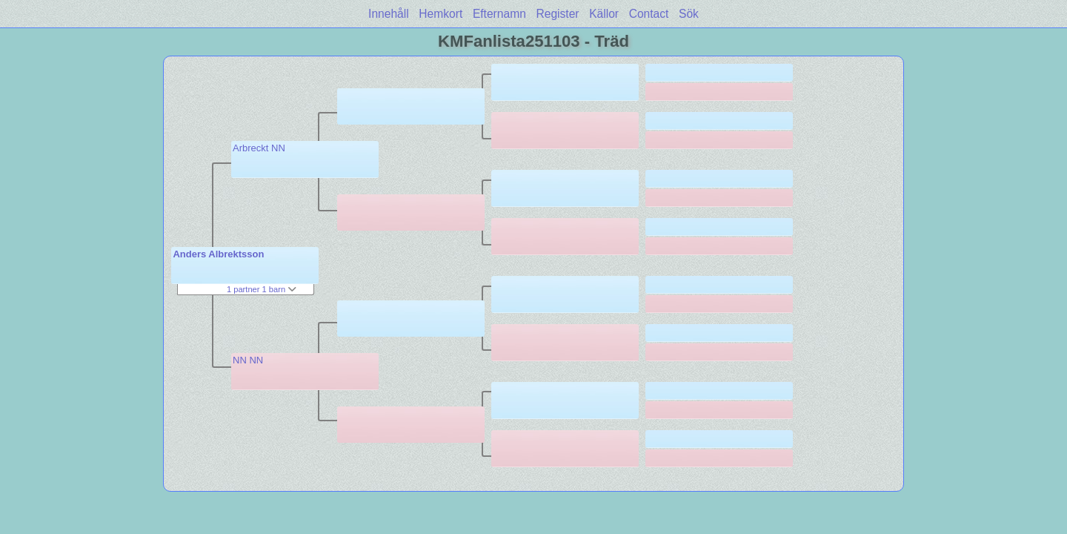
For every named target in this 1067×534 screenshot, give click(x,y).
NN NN (248, 360)
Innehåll (388, 13)
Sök (689, 13)
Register (557, 13)
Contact (649, 13)
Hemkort (440, 13)
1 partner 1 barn (261, 289)
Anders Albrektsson (218, 254)
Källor (604, 13)
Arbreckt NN (259, 148)
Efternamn (499, 13)
